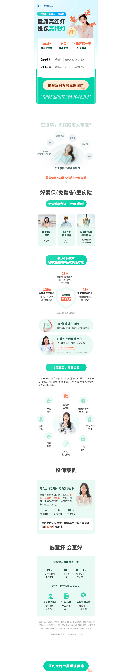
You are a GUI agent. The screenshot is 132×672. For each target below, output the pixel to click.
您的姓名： (47, 59)
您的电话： (47, 67)
